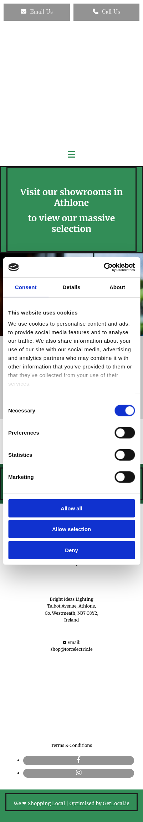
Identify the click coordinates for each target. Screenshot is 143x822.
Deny (71, 550)
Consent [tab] (26, 287)
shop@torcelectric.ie (72, 649)
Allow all (71, 508)
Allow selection (71, 529)
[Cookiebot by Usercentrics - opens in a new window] (103, 267)
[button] (37, 12)
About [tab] (117, 287)
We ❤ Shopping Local (39, 803)
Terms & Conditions (71, 745)
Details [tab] (72, 287)
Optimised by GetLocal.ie (99, 803)
